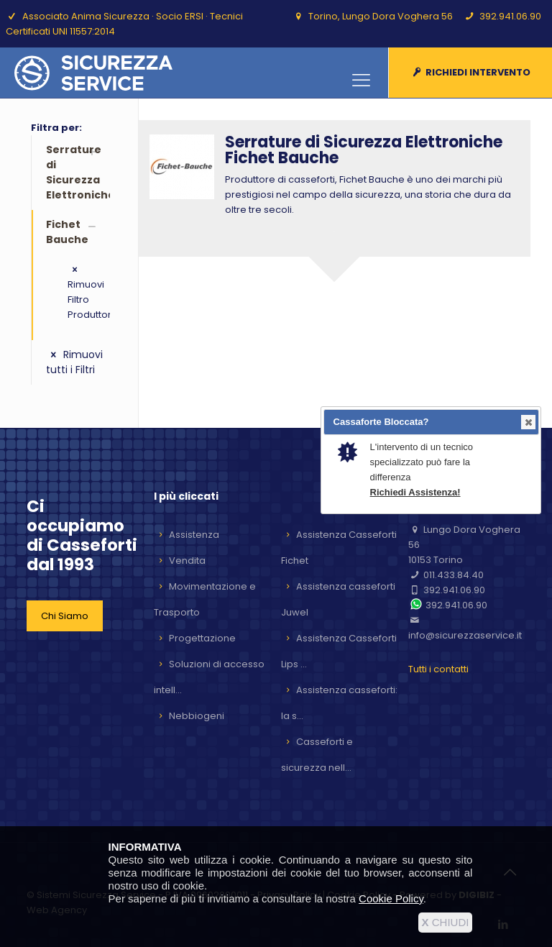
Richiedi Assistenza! (415, 492)
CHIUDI (445, 922)
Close (527, 422)
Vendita (187, 560)
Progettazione (202, 638)
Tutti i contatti (438, 669)
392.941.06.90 (510, 16)
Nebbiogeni (196, 716)
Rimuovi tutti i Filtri (74, 362)
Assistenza (194, 534)
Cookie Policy (391, 898)
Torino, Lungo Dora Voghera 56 (380, 16)
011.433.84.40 (453, 575)
